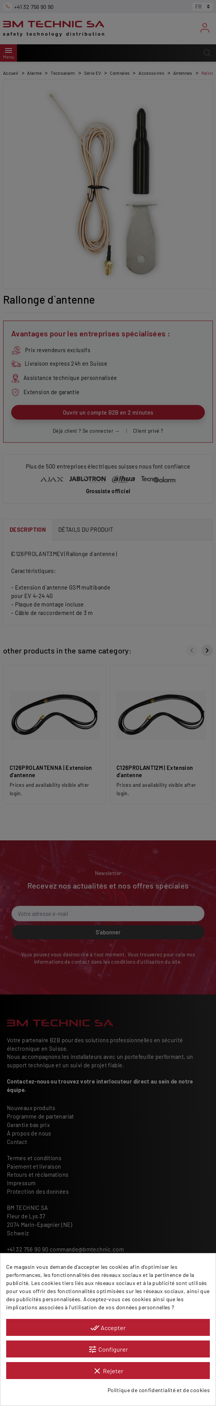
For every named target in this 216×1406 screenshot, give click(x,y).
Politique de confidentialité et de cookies (159, 1390)
